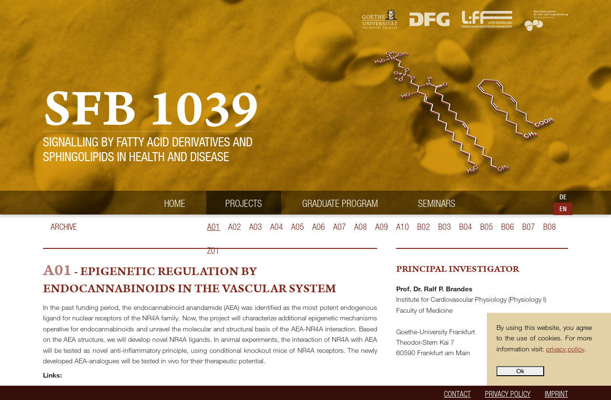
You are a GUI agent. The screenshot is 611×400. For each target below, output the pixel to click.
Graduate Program (340, 203)
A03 (255, 227)
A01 (213, 227)
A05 (297, 227)
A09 (381, 227)
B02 (423, 227)
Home (174, 203)
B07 (528, 227)
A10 (402, 227)
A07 (339, 227)
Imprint (556, 393)
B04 (465, 227)
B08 (549, 227)
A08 (360, 227)
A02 (234, 227)
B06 (507, 227)
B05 (486, 227)
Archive (64, 227)
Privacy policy (507, 393)
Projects (243, 203)
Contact (457, 393)
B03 (444, 227)
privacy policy (565, 349)
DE (563, 197)
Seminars (436, 203)
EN (563, 209)
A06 (318, 227)
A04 (276, 227)
